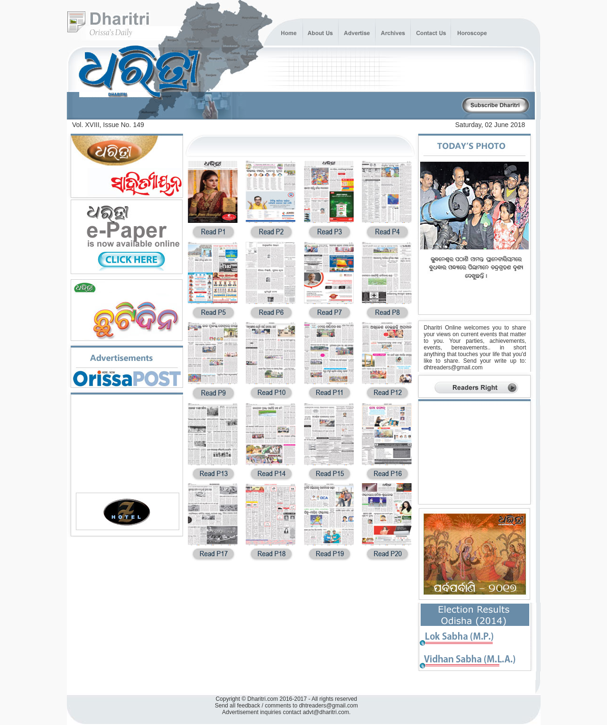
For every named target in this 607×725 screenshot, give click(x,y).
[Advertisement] (349, 106)
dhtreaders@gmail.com (453, 367)
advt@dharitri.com (326, 712)
